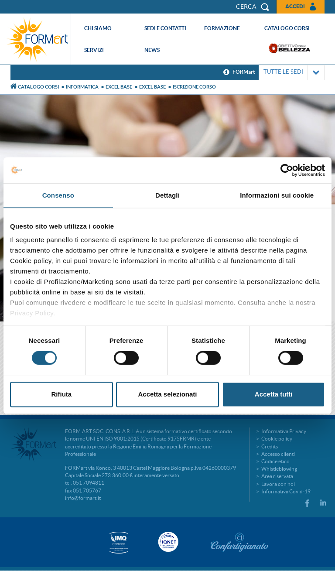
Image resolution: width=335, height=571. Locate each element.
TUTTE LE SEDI (291, 72)
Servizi (94, 50)
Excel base (152, 86)
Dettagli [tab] (167, 195)
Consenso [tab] (58, 195)
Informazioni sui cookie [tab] (277, 195)
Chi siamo (98, 28)
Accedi (295, 6)
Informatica (82, 86)
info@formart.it (83, 498)
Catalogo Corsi (38, 86)
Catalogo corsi (287, 28)
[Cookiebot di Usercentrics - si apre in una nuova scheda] (287, 170)
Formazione (222, 28)
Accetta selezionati (167, 394)
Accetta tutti (274, 394)
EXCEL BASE (119, 86)
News (152, 50)
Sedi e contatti (165, 28)
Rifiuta (61, 394)
